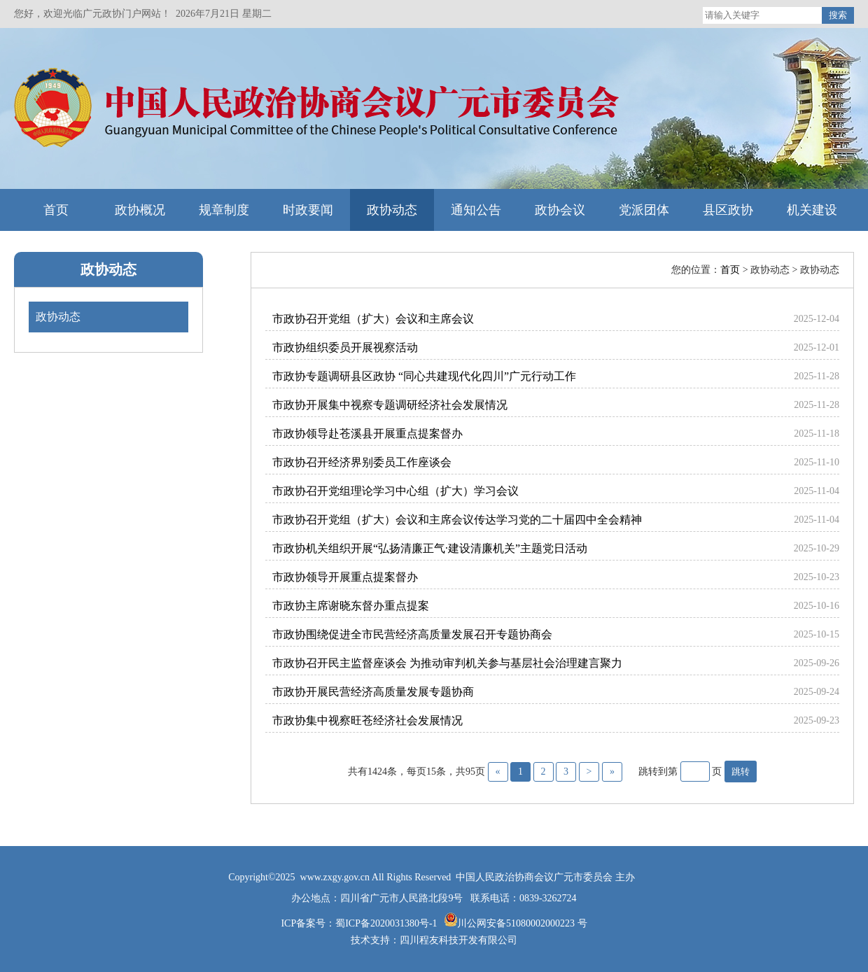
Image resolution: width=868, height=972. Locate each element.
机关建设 (812, 210)
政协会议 (560, 210)
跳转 (741, 771)
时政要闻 (308, 210)
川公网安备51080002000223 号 (522, 923)
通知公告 (476, 210)
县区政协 (728, 210)
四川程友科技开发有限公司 (458, 940)
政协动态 (392, 210)
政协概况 (140, 210)
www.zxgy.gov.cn (336, 877)
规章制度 (224, 210)
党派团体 (644, 210)
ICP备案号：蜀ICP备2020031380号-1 (360, 923)
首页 (56, 210)
